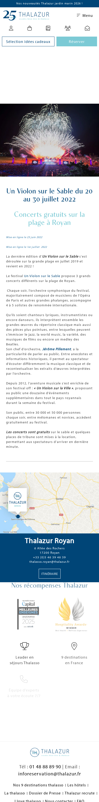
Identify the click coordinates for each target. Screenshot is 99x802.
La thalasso (14, 793)
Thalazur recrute (80, 793)
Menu (85, 15)
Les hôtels (76, 784)
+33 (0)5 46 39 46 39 (49, 557)
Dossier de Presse (45, 793)
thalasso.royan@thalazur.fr (49, 561)
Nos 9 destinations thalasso (38, 784)
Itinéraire (49, 574)
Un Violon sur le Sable (42, 276)
